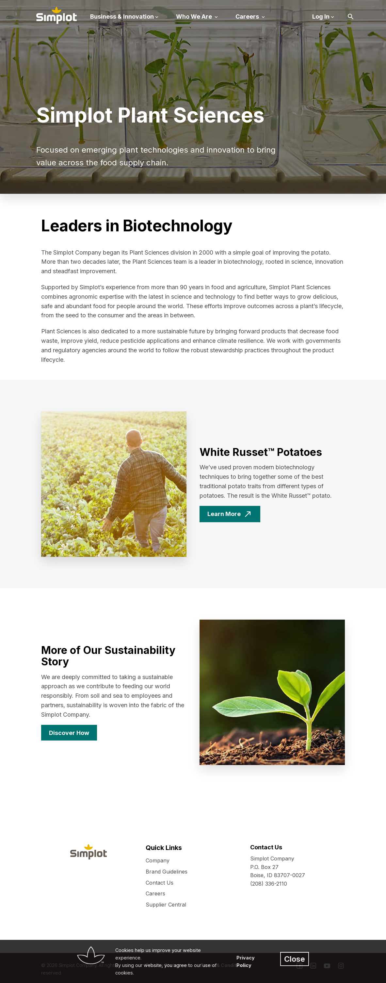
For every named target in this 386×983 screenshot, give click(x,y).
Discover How (69, 732)
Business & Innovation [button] (122, 16)
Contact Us (159, 882)
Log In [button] (321, 16)
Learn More (224, 513)
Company (157, 860)
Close (294, 959)
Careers (155, 893)
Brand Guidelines (166, 871)
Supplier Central (166, 904)
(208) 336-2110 (268, 883)
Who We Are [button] (194, 16)
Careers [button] (247, 16)
